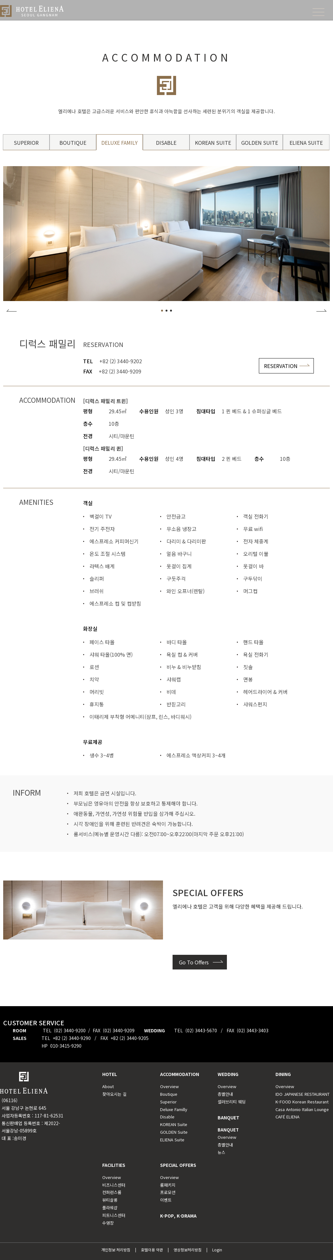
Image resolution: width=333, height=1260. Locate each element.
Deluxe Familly (173, 1109)
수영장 (108, 1223)
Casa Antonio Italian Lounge (302, 1109)
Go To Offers (194, 962)
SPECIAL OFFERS (178, 1165)
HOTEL (109, 1074)
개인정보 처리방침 (115, 1249)
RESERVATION (281, 366)
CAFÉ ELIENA (287, 1117)
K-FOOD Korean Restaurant (302, 1102)
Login (217, 1249)
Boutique (168, 1094)
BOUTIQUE (72, 142)
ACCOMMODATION (179, 1074)
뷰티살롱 (110, 1200)
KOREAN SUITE (213, 142)
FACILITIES (113, 1165)
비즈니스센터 (113, 1185)
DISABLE (166, 142)
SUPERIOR (26, 142)
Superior (168, 1102)
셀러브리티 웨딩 (232, 1102)
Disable (167, 1117)
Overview (169, 1086)
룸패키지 (167, 1185)
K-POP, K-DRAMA (178, 1215)
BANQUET (228, 1117)
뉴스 (221, 1152)
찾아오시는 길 (114, 1094)
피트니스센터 (113, 1215)
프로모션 (167, 1192)
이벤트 (166, 1200)
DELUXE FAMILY (119, 142)
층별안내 (225, 1094)
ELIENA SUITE (306, 142)
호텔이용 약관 (152, 1249)
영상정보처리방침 (188, 1249)
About (108, 1086)
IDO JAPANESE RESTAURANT (302, 1094)
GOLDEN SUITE (259, 142)
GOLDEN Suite (174, 1132)
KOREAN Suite (173, 1124)
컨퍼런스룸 (111, 1192)
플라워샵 (110, 1208)
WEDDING (228, 1074)
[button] (162, 311)
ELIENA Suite (172, 1140)
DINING (283, 1074)
